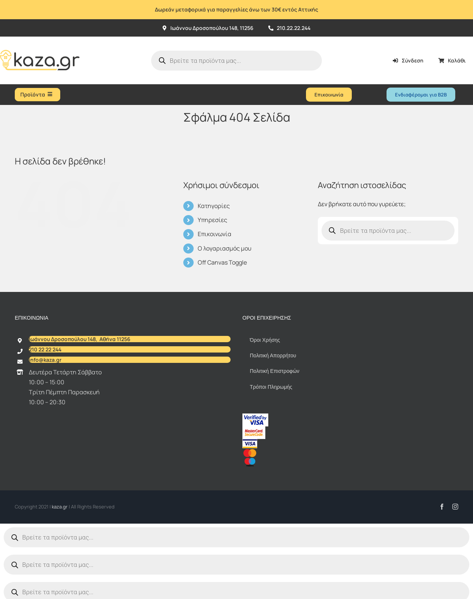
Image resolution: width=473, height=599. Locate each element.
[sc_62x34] (253, 429)
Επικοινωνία (214, 234)
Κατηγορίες (214, 206)
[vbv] (255, 416)
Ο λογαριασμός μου (224, 248)
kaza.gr (60, 506)
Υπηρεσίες (212, 220)
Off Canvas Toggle (222, 262)
